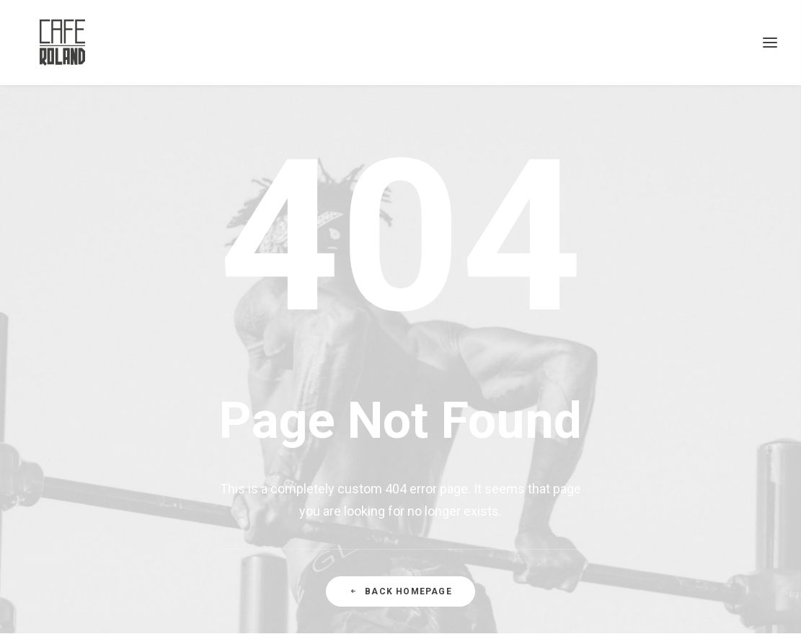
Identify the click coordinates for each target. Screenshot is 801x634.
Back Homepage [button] (400, 591)
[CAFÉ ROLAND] (47, 42)
